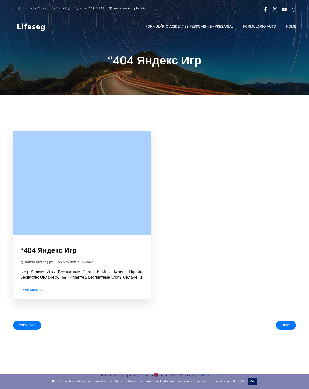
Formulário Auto (259, 26)
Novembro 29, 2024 (78, 262)
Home (291, 26)
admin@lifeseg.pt (39, 262)
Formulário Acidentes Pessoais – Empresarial (189, 26)
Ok (252, 381)
